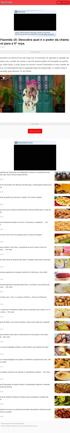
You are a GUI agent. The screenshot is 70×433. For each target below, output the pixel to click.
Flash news (65, 2)
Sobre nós (3, 426)
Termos (19, 426)
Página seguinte (35, 131)
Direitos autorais (32, 426)
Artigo (59, 2)
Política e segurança (12, 426)
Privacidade (25, 426)
